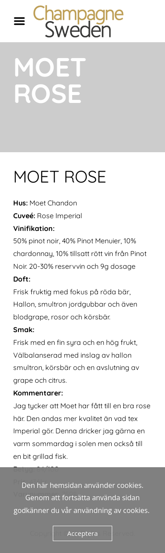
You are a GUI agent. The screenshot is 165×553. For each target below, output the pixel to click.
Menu (22, 21)
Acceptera (82, 533)
